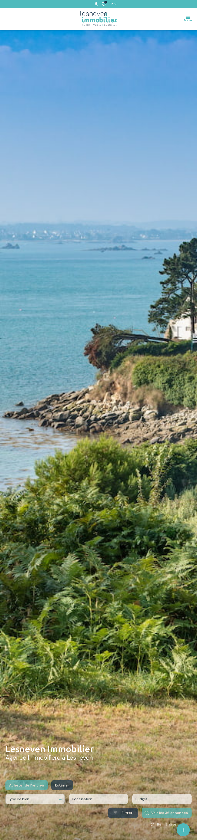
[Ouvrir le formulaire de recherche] (123, 824)
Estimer (62, 796)
